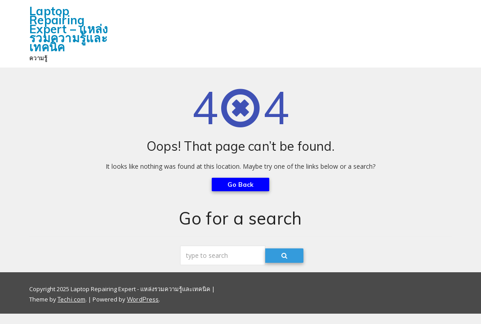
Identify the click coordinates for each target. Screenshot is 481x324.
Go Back (240, 184)
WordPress (143, 299)
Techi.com (71, 299)
